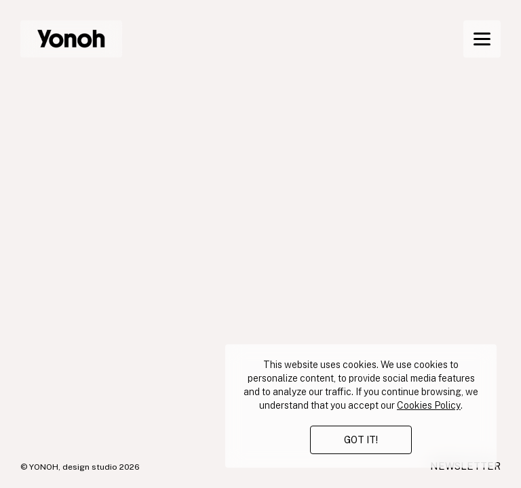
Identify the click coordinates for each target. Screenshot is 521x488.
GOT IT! (361, 439)
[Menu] (482, 39)
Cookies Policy (429, 405)
